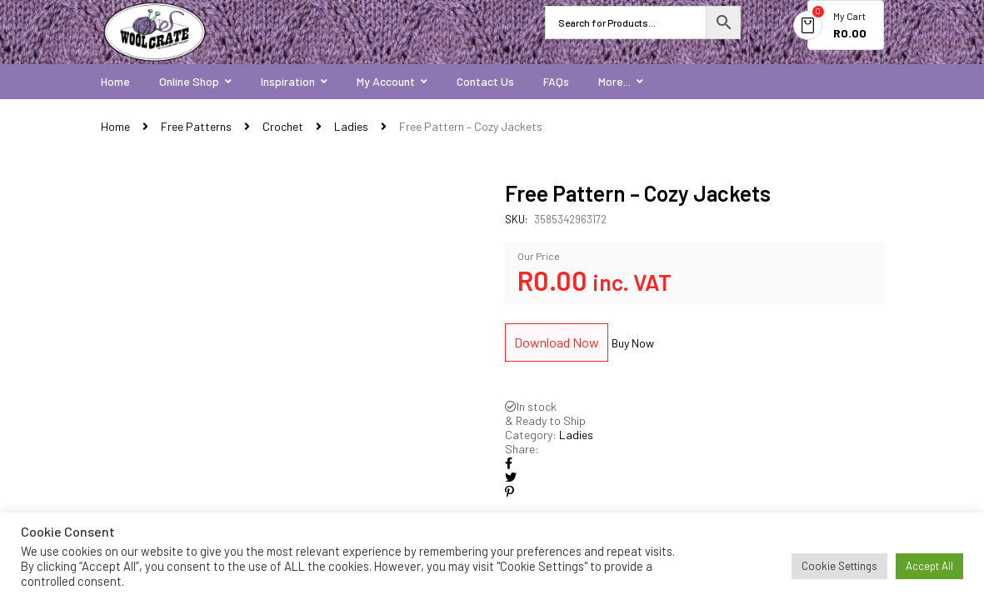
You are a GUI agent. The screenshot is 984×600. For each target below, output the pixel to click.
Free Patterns (196, 126)
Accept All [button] (929, 565)
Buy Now (633, 343)
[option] (290, 382)
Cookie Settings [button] (839, 565)
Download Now (556, 342)
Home (115, 126)
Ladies (351, 126)
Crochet (282, 126)
